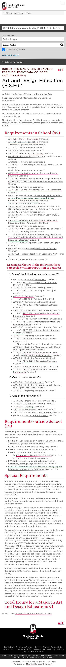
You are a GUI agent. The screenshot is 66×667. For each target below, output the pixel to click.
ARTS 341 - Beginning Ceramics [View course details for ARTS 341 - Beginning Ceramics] (28, 336)
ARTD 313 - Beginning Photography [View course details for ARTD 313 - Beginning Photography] (30, 366)
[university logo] (33, 632)
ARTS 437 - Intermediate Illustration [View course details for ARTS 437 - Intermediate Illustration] (40, 305)
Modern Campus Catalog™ (39, 664)
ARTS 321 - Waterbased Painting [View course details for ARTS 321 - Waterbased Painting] (29, 288)
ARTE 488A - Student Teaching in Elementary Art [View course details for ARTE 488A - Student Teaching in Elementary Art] (32, 248)
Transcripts (56, 647)
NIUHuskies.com (35, 651)
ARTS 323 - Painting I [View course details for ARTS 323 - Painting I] (23, 296)
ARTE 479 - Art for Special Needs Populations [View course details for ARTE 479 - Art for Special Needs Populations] (30, 229)
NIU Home (8, 13)
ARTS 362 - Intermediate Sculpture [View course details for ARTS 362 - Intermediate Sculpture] (40, 361)
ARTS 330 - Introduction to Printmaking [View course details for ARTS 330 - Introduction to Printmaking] (32, 310)
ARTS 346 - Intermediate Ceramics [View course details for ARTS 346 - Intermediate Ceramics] (39, 339)
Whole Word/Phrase (15, 50)
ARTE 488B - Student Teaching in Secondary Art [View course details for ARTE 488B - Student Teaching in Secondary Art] (32, 254)
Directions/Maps (24, 647)
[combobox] (33, 28)
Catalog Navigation (13, 62)
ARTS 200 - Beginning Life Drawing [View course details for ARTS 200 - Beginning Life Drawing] (25, 153)
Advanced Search (10, 55)
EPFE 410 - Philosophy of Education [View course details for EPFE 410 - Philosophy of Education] (34, 455)
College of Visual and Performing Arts (33, 94)
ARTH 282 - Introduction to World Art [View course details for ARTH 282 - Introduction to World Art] (26, 156)
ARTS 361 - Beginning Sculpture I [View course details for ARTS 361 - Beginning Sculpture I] (29, 358)
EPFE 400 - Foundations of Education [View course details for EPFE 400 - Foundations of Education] (27, 449)
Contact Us (8, 649)
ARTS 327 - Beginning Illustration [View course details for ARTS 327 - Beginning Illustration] (29, 302)
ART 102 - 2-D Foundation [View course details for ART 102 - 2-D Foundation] (21, 148)
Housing (37, 649)
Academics (18, 13)
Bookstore (9, 647)
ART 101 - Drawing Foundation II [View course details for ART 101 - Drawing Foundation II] (24, 142)
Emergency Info (23, 649)
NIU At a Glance (41, 647)
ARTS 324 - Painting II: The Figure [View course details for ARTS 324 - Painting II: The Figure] (39, 291)
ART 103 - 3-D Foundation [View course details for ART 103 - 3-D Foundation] (21, 150)
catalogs (17, 662)
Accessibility (49, 649)
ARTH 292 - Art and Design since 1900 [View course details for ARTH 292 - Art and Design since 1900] (27, 165)
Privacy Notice (58, 655)
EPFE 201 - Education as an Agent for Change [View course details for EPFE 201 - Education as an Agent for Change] (30, 441)
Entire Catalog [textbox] (10, 39)
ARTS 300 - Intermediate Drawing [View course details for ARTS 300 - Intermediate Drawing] (29, 279)
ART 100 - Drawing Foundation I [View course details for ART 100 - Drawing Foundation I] (24, 139)
